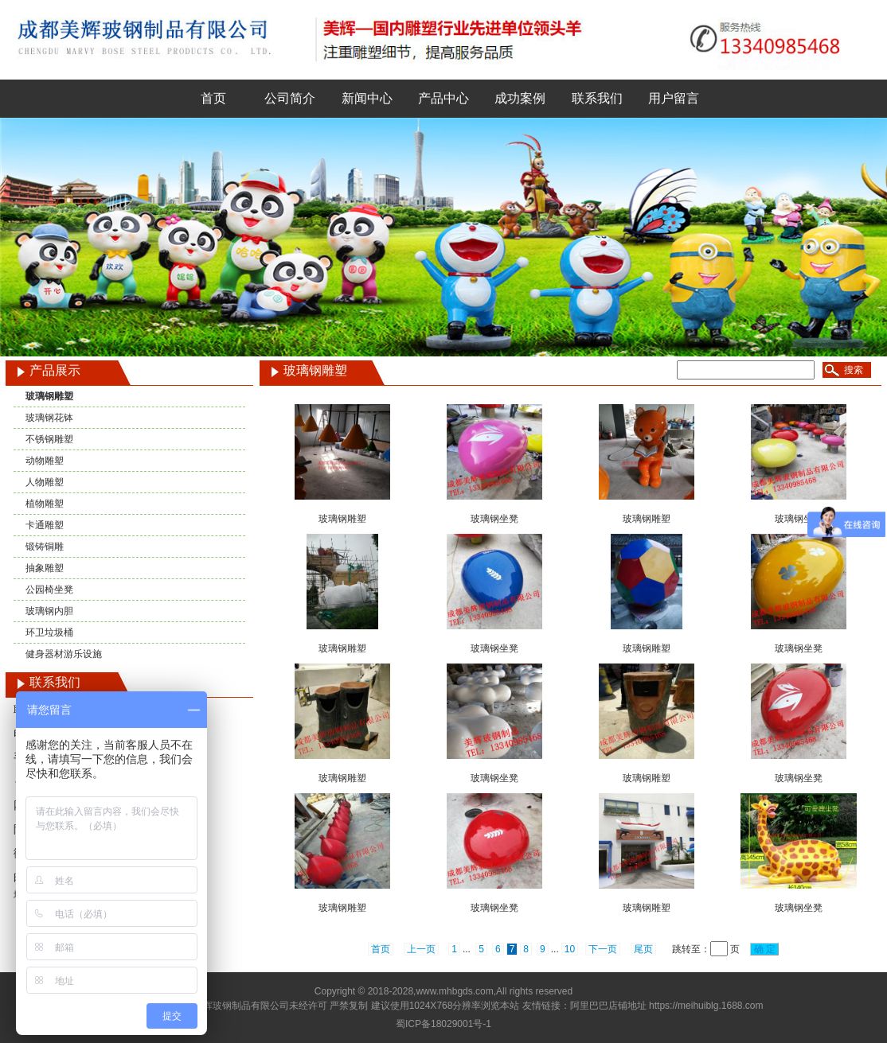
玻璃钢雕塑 (49, 396)
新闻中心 (367, 98)
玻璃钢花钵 (49, 417)
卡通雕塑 (44, 525)
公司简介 (289, 98)
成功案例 (519, 98)
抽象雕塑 (44, 568)
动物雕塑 (44, 460)
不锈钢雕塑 (49, 439)
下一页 (602, 949)
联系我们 (597, 98)
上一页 (421, 949)
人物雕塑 (44, 482)
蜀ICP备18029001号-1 (443, 1023)
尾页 (643, 949)
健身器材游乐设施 (63, 654)
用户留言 (673, 98)
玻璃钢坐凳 (494, 518)
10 (570, 949)
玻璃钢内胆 (49, 611)
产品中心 (443, 98)
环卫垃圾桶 (49, 632)
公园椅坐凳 (49, 589)
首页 (213, 98)
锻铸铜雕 (44, 546)
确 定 (764, 949)
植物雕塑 (44, 503)
